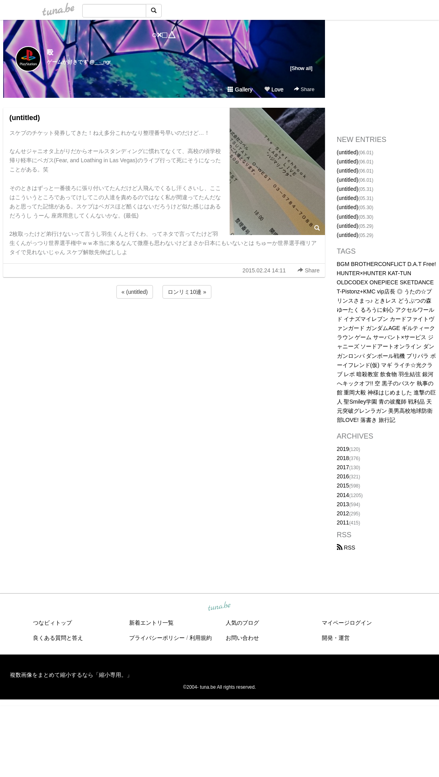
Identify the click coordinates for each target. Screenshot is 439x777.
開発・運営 (336, 638)
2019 (343, 449)
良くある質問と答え (58, 638)
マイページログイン (347, 623)
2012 (343, 513)
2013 (343, 504)
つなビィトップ (52, 623)
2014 (343, 495)
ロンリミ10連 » (187, 292)
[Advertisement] (164, 322)
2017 (343, 467)
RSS (346, 547)
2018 (343, 458)
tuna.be (219, 607)
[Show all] (301, 68)
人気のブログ (242, 623)
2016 (343, 476)
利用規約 (201, 638)
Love (273, 89)
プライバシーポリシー (157, 638)
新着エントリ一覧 (151, 623)
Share (304, 89)
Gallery (240, 89)
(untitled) (25, 118)
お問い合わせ (242, 638)
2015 (343, 485)
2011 (343, 522)
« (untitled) (135, 292)
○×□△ (164, 35)
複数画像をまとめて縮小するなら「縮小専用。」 (71, 675)
